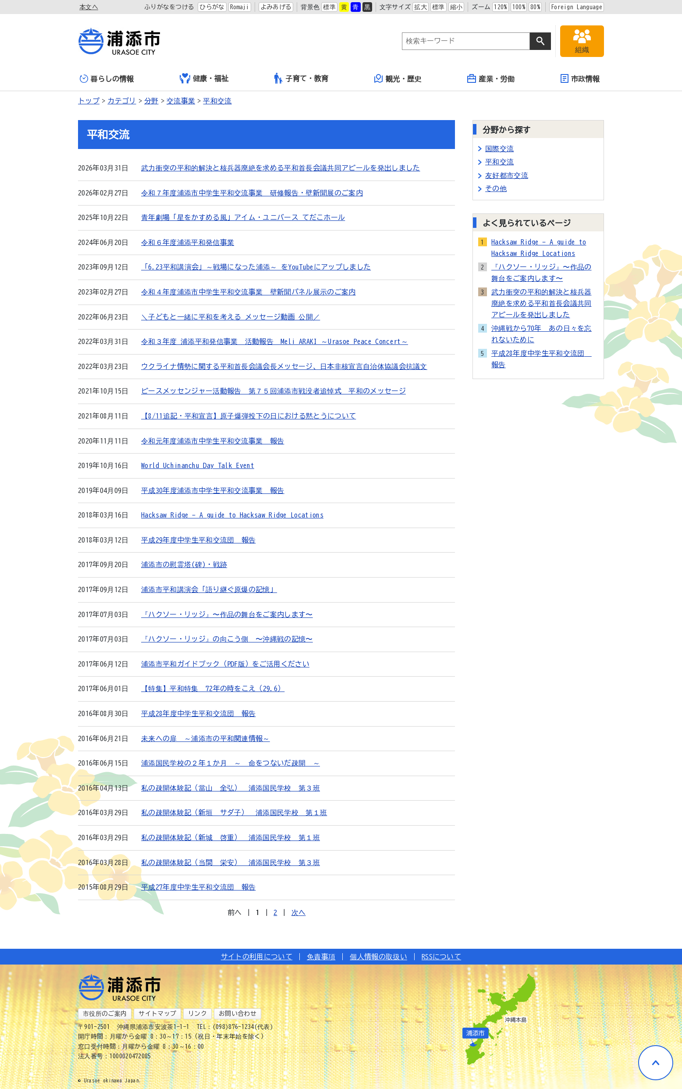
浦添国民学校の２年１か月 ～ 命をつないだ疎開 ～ (230, 762)
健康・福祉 (204, 78)
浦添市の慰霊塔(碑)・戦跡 (184, 564)
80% (535, 7)
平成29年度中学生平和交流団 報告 (198, 539)
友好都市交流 (506, 175)
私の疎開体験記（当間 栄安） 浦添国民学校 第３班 (230, 862)
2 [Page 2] (275, 912)
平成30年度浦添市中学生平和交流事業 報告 (212, 490)
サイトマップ (157, 1014)
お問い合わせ (237, 1014)
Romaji (239, 7)
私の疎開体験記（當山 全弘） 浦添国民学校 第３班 (230, 787)
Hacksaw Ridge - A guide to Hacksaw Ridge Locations (232, 514)
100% (518, 7)
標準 (329, 7)
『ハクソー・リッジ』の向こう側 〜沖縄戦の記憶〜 (227, 638)
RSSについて (441, 956)
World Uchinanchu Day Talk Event (197, 465)
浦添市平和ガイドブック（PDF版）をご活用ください (225, 663)
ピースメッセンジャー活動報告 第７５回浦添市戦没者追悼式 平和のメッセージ (273, 390)
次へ (298, 912)
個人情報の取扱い (378, 956)
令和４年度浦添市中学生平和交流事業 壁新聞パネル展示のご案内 (248, 291)
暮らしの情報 (107, 78)
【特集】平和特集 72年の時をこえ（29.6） (212, 688)
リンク (197, 1014)
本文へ (88, 7)
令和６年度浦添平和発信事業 (187, 242)
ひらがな (211, 7)
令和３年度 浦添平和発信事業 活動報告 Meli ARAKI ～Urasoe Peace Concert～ (274, 341)
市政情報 (580, 78)
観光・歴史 (398, 78)
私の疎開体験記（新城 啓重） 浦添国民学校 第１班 (230, 837)
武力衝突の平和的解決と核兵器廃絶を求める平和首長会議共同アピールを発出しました (280, 167)
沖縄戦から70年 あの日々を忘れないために (541, 334)
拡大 (420, 7)
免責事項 (321, 956)
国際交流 (499, 148)
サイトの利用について (256, 956)
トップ (88, 100)
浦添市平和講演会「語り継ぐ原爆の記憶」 (209, 589)
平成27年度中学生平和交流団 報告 (198, 886)
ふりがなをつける (169, 7)
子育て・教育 (301, 78)
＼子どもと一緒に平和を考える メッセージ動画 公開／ (230, 316)
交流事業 (181, 100)
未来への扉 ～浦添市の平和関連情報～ (205, 738)
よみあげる (276, 7)
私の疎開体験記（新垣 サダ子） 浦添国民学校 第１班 (234, 812)
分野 (151, 100)
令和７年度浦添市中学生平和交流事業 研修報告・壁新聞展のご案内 (252, 192)
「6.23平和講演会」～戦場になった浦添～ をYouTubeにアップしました (256, 266)
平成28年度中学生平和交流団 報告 (198, 713)
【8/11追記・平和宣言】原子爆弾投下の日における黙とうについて (248, 415)
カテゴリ (121, 100)
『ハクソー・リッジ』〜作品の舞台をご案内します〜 (227, 614)
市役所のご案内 (105, 1014)
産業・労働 (491, 78)
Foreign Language (576, 7)
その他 (496, 188)
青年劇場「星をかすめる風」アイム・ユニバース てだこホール (243, 217)
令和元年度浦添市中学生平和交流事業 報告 (212, 440)
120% (500, 7)
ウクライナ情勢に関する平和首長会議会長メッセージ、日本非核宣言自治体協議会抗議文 (284, 366)
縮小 (456, 7)
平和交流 (217, 100)
